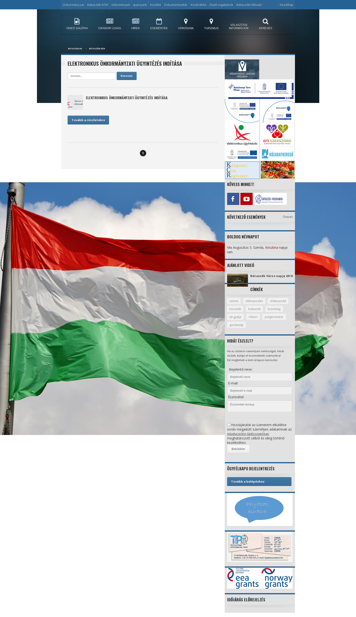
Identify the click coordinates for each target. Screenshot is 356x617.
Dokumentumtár (175, 5)
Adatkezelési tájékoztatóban (248, 438)
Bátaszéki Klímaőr (249, 5)
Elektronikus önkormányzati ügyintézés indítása (131, 98)
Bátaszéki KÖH (97, 5)
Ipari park (140, 5)
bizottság (236, 321)
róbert (273, 321)
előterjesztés (255, 304)
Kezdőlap (286, 5)
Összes (288, 216)
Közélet (155, 5)
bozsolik (260, 312)
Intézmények (121, 5)
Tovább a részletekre (88, 120)
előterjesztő (238, 312)
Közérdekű (198, 5)
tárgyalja (256, 321)
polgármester (239, 329)
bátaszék (279, 312)
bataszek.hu (75, 48)
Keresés (127, 76)
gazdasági (263, 329)
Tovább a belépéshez (248, 486)
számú (234, 304)
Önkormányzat (73, 5)
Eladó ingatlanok (221, 5)
